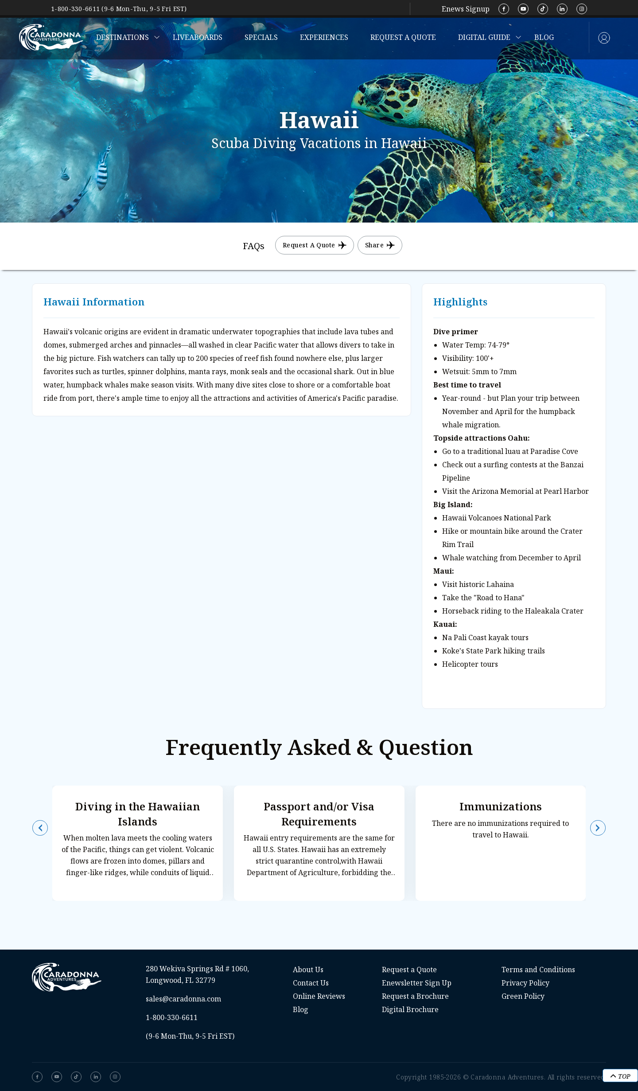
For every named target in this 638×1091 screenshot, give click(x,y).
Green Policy (523, 996)
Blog (544, 37)
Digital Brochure (410, 1009)
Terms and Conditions (538, 969)
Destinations (122, 37)
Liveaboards (197, 37)
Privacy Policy (525, 983)
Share (380, 245)
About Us (308, 969)
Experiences (324, 37)
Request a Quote (403, 37)
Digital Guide (484, 37)
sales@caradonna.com (183, 999)
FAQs (254, 246)
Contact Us (311, 983)
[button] (40, 828)
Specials (261, 37)
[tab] (254, 246)
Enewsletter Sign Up (416, 983)
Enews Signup (466, 9)
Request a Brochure (415, 996)
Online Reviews (319, 996)
